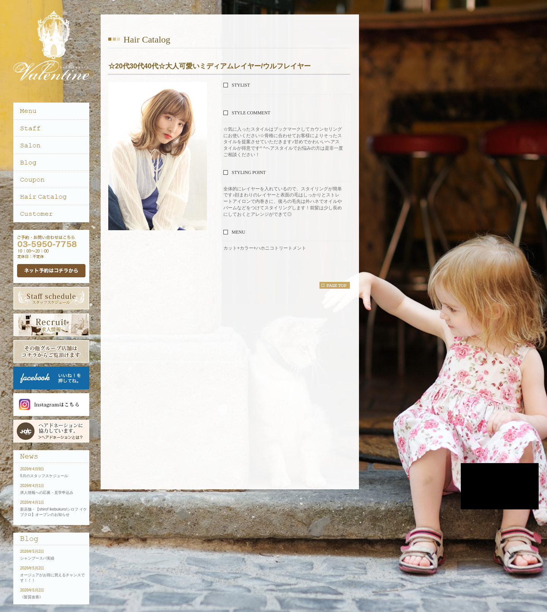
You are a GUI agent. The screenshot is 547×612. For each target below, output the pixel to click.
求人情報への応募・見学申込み (46, 492)
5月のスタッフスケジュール (44, 476)
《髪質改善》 (31, 597)
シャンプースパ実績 (37, 558)
